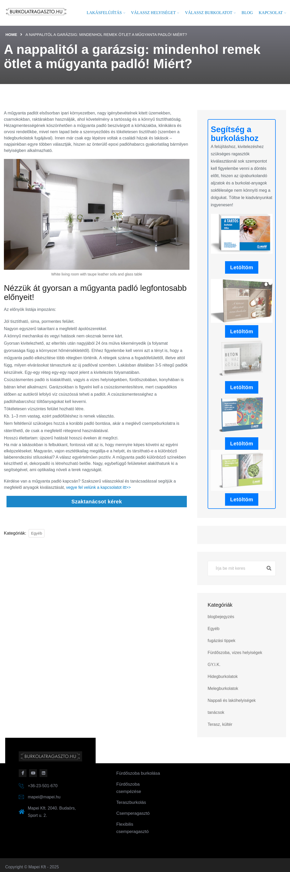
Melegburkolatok (223, 688)
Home (11, 34)
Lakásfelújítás (104, 12)
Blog (247, 12)
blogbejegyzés (221, 616)
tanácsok (216, 712)
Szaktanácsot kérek (96, 501)
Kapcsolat (271, 12)
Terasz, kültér (220, 724)
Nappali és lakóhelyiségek (232, 700)
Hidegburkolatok (223, 676)
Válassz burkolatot (208, 12)
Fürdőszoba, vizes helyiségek (235, 652)
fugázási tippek (221, 640)
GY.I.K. (214, 664)
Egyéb (36, 533)
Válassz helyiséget (153, 12)
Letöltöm (241, 267)
